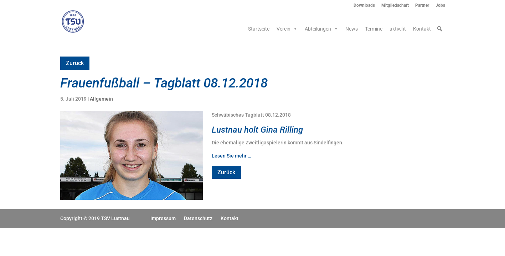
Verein (287, 29)
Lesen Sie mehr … (231, 156)
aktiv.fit (398, 29)
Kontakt (422, 29)
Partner (422, 5)
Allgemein (101, 99)
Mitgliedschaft (395, 5)
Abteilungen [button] (321, 29)
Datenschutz (198, 218)
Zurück (75, 63)
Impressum (163, 218)
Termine (373, 29)
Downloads (364, 5)
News (351, 29)
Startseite (258, 29)
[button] (439, 28)
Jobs (440, 5)
